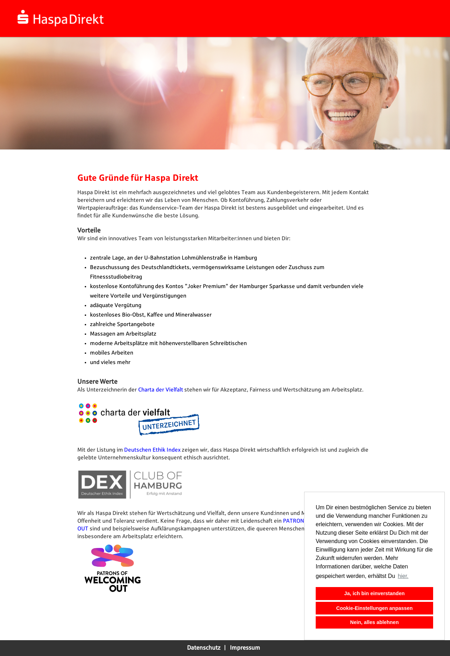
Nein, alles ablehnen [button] (374, 622)
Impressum (245, 648)
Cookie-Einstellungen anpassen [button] (374, 608)
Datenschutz (203, 648)
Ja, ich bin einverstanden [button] (374, 593)
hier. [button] (403, 576)
